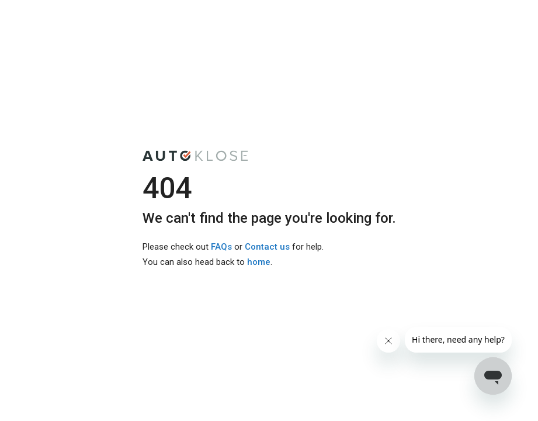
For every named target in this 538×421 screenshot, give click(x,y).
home (258, 262)
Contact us (267, 246)
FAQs (221, 246)
